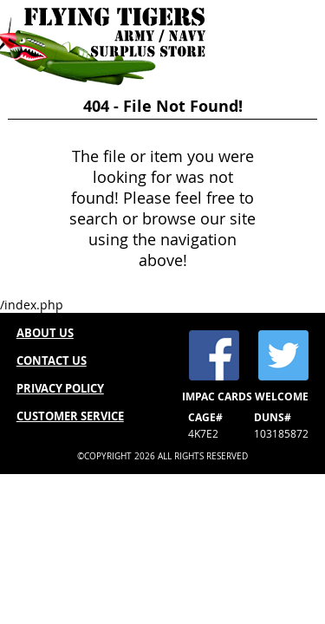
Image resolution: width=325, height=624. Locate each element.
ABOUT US (45, 333)
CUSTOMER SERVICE (70, 416)
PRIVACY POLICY (60, 388)
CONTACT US (51, 360)
